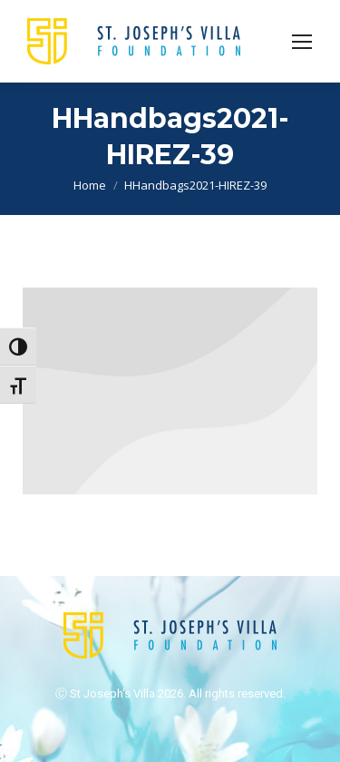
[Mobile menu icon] (302, 42)
